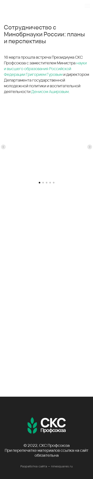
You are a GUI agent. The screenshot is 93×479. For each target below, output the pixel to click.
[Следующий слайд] (89, 147)
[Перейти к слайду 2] (43, 182)
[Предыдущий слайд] (3, 147)
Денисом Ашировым (50, 91)
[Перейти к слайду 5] (53, 182)
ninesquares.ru (62, 466)
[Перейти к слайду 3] (46, 182)
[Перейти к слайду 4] (50, 182)
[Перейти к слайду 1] (39, 182)
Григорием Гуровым (44, 74)
